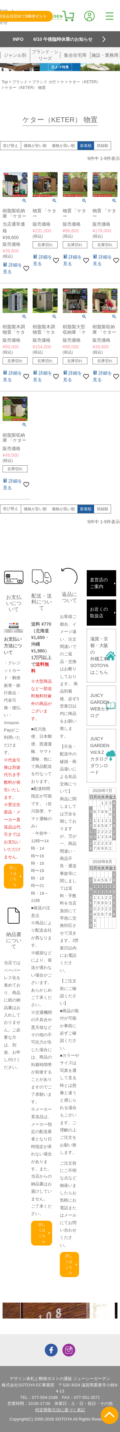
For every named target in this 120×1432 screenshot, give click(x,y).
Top (5, 82)
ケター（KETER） (84, 82)
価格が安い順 (35, 145)
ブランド (20, 82)
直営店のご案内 (99, 583)
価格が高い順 (63, 145)
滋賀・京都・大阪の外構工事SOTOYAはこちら (99, 655)
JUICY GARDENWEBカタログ (99, 705)
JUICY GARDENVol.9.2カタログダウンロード (99, 755)
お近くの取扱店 (99, 612)
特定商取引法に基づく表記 (60, 1409)
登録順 (102, 145)
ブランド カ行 (44, 82)
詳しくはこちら (13, 876)
